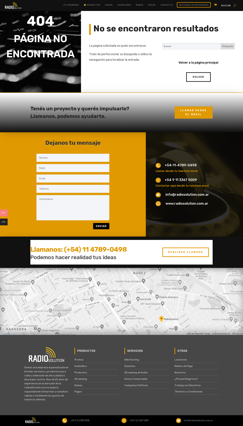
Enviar (101, 226)
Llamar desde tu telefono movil (176, 171)
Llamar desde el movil (193, 112)
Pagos (152, 5)
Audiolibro (124, 5)
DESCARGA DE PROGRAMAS (194, 5)
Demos (139, 5)
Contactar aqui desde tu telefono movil (182, 185)
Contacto (166, 5)
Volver (198, 77)
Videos (109, 5)
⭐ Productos (92, 5)
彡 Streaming (71, 5)
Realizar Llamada (185, 252)
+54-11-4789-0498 (181, 165)
